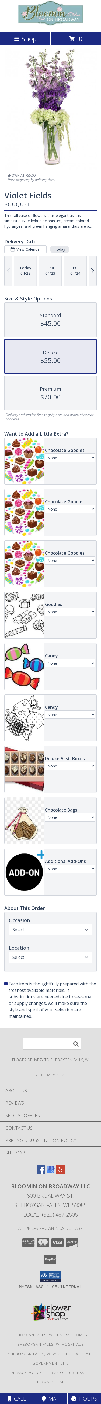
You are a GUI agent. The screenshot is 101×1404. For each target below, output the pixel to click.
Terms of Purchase (66, 1372)
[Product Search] (52, 1044)
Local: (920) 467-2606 (50, 1214)
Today (59, 249)
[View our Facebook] (41, 1172)
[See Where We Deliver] (50, 1074)
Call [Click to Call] (17, 1398)
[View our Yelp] (60, 1172)
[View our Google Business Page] (50, 1172)
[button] (50, 1276)
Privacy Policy (26, 1372)
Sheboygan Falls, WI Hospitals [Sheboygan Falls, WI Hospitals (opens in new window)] (50, 1344)
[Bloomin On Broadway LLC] (50, 24)
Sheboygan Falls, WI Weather (39, 1353)
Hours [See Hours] (84, 1398)
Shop (25, 38)
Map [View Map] (51, 1398)
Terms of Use (51, 1382)
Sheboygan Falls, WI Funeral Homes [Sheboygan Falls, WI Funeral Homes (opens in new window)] (48, 1334)
